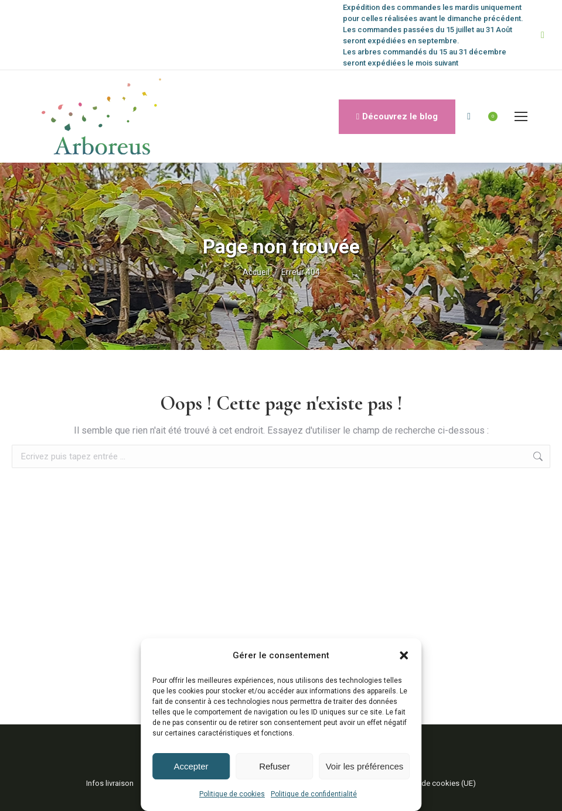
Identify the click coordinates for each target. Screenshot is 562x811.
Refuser (274, 766)
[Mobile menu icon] (521, 116)
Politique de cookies (232, 794)
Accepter (190, 766)
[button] (404, 655)
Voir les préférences (365, 766)
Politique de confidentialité (314, 794)
